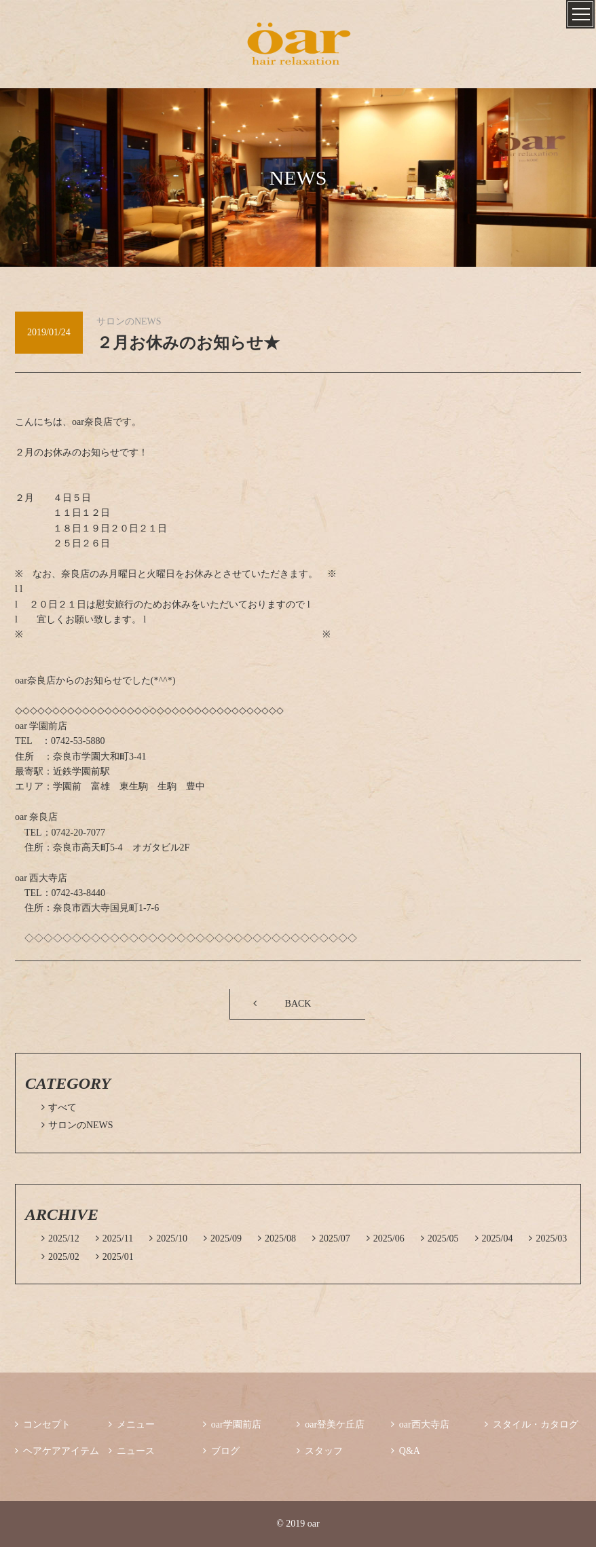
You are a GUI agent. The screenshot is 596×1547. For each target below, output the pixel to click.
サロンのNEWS (77, 1125)
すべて (59, 1107)
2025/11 (114, 1238)
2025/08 (277, 1238)
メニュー (132, 1424)
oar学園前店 (232, 1424)
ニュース (132, 1451)
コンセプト (43, 1424)
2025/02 (60, 1257)
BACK (298, 1004)
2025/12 (60, 1238)
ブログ (221, 1451)
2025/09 (223, 1238)
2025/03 (548, 1238)
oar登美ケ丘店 (331, 1424)
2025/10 (168, 1238)
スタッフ (320, 1451)
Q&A (405, 1451)
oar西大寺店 (420, 1424)
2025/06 (386, 1238)
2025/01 (115, 1257)
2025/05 (440, 1238)
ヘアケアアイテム (57, 1451)
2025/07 (331, 1238)
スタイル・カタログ (531, 1424)
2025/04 (494, 1238)
